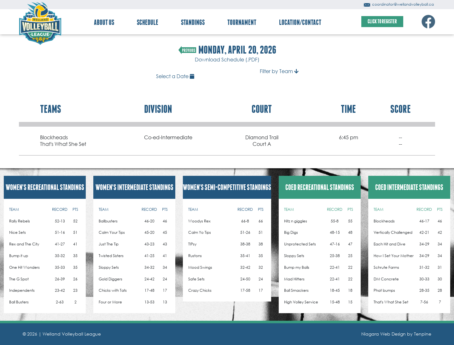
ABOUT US (104, 22)
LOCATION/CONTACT (300, 22)
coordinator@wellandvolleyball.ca (399, 4)
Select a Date (175, 76)
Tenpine (422, 334)
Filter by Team (279, 71)
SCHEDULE (147, 22)
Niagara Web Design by (387, 334)
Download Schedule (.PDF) (227, 59)
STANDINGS (193, 22)
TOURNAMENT (241, 22)
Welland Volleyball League (72, 334)
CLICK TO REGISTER (382, 21)
